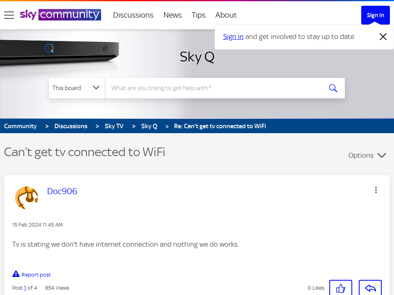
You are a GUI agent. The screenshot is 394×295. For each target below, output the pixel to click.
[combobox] (213, 88)
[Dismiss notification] (383, 36)
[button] (376, 189)
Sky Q (197, 56)
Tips (199, 15)
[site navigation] (9, 15)
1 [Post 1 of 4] (25, 288)
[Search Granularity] (77, 88)
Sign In (375, 15)
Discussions (133, 15)
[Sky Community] (60, 15)
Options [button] (361, 155)
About (226, 15)
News (172, 15)
